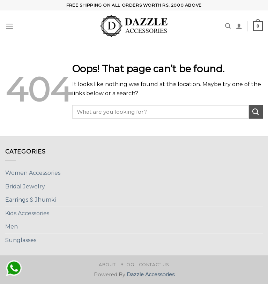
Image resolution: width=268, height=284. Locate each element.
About (107, 264)
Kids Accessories (27, 213)
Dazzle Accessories (150, 274)
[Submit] (256, 112)
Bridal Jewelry (25, 186)
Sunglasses (20, 240)
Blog (127, 264)
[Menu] (9, 26)
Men (11, 226)
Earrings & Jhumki (30, 199)
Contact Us (154, 264)
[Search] (228, 26)
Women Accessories (32, 173)
